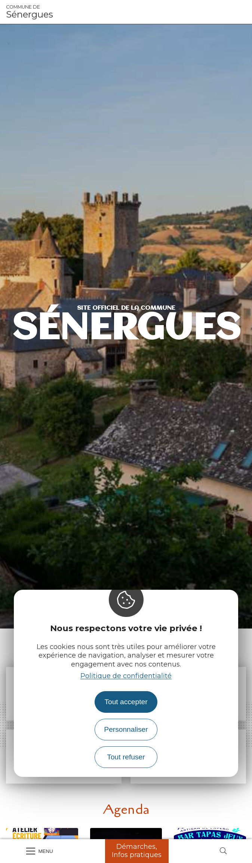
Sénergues (29, 11)
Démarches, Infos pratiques (137, 850)
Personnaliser (126, 729)
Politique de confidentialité (126, 676)
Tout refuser (126, 757)
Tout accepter (125, 702)
